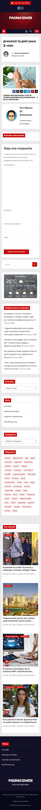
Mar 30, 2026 (10, 574)
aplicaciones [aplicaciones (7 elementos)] (18, 458)
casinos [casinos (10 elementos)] (16, 466)
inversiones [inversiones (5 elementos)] (17, 486)
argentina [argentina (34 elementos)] (18, 462)
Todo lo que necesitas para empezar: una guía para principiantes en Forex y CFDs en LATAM (20, 365)
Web (6, 237)
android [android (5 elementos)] (7, 458)
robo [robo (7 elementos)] (7, 503)
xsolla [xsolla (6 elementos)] (15, 511)
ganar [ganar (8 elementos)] (23, 478)
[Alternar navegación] (26, 31)
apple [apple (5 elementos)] (33, 458)
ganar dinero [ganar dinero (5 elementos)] (10, 482)
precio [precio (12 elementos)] (7, 499)
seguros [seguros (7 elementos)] (31, 503)
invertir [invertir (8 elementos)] (27, 486)
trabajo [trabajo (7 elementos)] (17, 507)
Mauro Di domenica (22, 53)
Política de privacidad (20, 801)
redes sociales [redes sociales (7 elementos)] (25, 499)
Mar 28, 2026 (10, 726)
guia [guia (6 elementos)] (26, 482)
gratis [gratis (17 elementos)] (19, 482)
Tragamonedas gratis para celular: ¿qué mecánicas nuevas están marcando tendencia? (19, 331)
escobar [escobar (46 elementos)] (15, 478)
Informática (24, 636)
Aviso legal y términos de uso (20, 805)
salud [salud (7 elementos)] (13, 503)
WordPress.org (10, 422)
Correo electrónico (13, 224)
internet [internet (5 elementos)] (8, 486)
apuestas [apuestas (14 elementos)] (8, 462)
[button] (31, 31)
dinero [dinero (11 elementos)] (7, 478)
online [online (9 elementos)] (21, 494)
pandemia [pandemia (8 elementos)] (31, 494)
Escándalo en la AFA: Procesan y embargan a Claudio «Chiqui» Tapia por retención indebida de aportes (19, 316)
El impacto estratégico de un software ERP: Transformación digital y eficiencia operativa (20, 342)
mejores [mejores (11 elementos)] (8, 494)
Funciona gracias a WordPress (14, 795)
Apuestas (8, 586)
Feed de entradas (11, 411)
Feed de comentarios (13, 416)
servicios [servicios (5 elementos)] (8, 507)
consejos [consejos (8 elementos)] (17, 470)
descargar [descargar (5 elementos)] (31, 474)
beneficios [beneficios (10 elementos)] (28, 462)
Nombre (8, 210)
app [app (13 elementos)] (26, 458)
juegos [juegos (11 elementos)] (18, 490)
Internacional (10, 687)
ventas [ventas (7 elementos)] (7, 511)
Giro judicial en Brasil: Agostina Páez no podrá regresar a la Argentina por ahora (20, 354)
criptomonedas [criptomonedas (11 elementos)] (19, 474)
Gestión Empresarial (12, 636)
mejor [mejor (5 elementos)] (25, 490)
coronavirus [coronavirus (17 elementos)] (28, 470)
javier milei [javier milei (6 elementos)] (9, 490)
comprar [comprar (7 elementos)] (8, 470)
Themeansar (20, 797)
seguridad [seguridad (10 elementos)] (21, 503)
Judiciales (9, 535)
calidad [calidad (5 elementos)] (7, 466)
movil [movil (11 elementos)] (15, 494)
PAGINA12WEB (20, 18)
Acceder (7, 406)
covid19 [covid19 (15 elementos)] (7, 474)
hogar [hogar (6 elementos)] (32, 482)
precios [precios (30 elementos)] (14, 499)
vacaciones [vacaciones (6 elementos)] (26, 507)
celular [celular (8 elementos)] (24, 466)
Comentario (10, 165)
